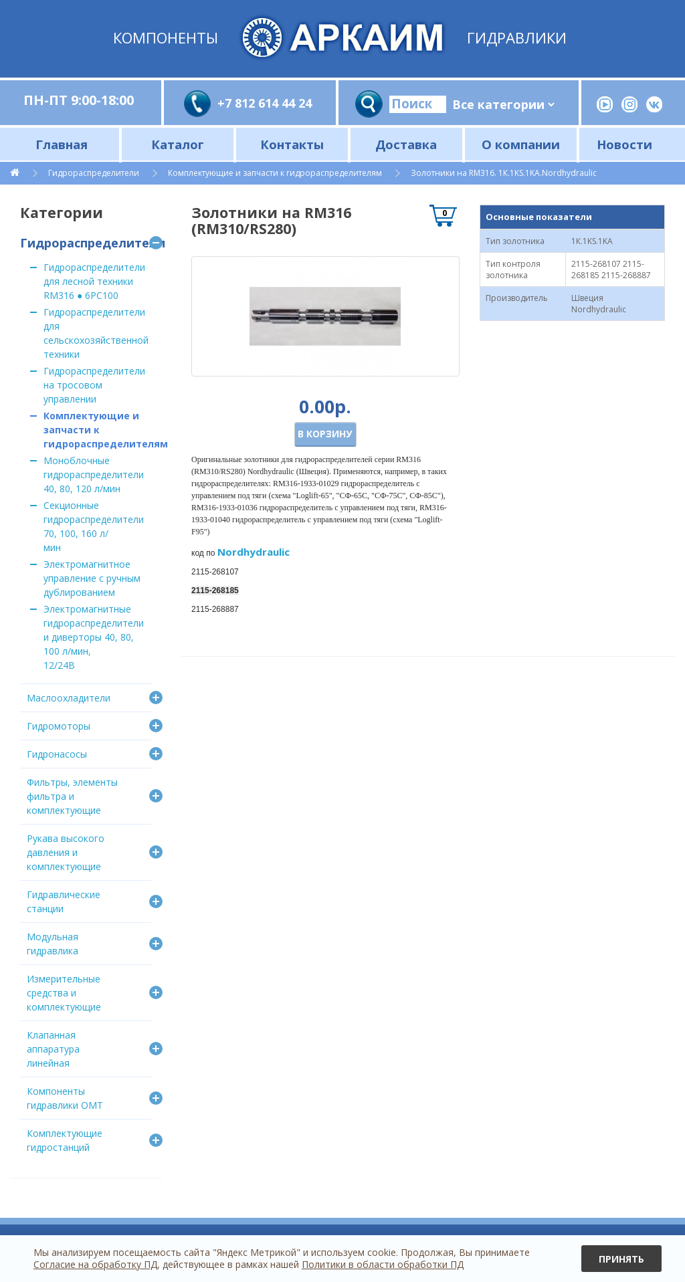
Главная (61, 144)
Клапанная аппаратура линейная (53, 1049)
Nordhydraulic (253, 551)
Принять (621, 1259)
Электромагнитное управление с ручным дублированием (91, 578)
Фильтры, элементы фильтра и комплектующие (72, 796)
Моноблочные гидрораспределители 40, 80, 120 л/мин (93, 474)
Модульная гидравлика (52, 943)
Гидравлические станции (63, 901)
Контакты (292, 144)
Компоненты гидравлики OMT (65, 1098)
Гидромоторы (58, 726)
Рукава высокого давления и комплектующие (65, 852)
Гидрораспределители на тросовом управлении (94, 384)
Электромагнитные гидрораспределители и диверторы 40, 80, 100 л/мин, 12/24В (93, 637)
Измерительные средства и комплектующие (64, 992)
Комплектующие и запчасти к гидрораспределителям (275, 173)
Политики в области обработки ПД (383, 1264)
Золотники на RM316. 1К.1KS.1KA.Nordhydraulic (504, 173)
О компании (521, 144)
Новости (624, 144)
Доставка (406, 144)
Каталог (177, 144)
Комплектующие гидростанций (64, 1140)
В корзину (325, 433)
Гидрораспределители (93, 173)
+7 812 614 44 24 (264, 103)
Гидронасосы (57, 754)
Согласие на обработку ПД (95, 1264)
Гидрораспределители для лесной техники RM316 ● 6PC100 (94, 281)
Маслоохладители (68, 697)
